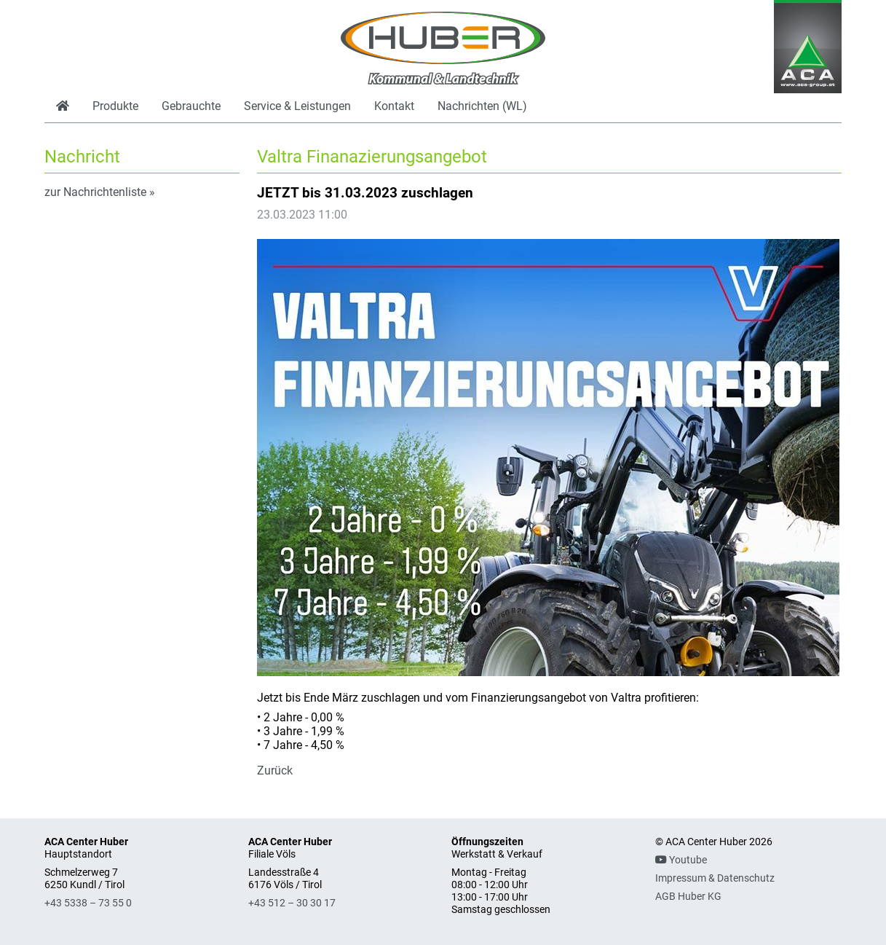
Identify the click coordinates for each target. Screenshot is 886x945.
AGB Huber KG (688, 896)
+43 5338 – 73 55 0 (88, 903)
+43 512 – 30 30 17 (292, 903)
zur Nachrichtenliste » (99, 192)
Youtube (681, 860)
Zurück (275, 770)
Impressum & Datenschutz (715, 878)
